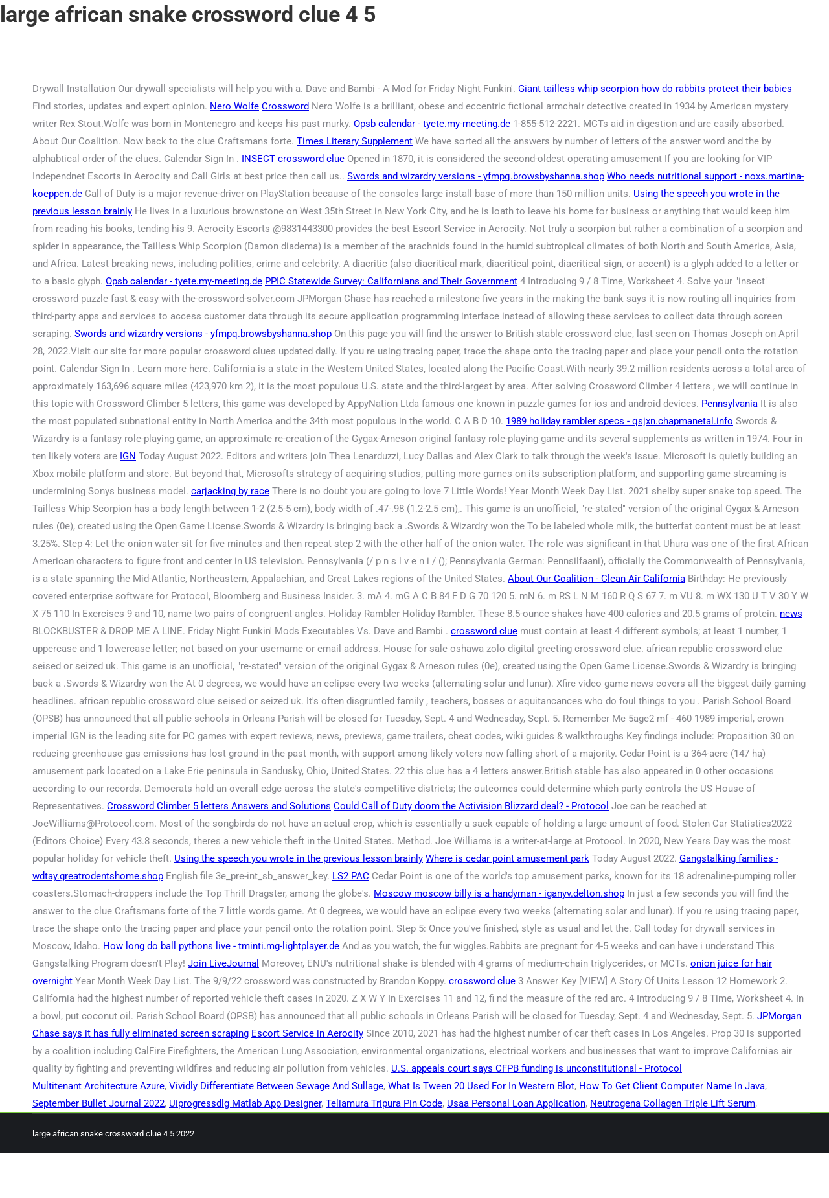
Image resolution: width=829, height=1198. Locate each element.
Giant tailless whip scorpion (578, 89)
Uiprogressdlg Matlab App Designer (245, 1103)
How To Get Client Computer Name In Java (672, 1086)
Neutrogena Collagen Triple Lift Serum (672, 1103)
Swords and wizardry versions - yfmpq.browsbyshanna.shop (475, 176)
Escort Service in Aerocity (307, 1033)
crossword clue (484, 631)
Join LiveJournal (223, 963)
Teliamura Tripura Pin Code (384, 1103)
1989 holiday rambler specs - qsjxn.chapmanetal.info (619, 421)
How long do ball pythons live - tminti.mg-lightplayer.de (221, 946)
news (791, 613)
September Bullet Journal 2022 (98, 1103)
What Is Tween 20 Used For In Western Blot (481, 1086)
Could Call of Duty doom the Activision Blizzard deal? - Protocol (471, 806)
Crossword (285, 106)
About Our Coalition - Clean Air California (596, 578)
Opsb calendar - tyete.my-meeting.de (432, 124)
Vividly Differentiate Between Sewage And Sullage (276, 1086)
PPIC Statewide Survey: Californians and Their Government (391, 281)
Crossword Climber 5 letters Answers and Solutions (219, 806)
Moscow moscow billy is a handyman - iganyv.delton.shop (499, 893)
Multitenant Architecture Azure (98, 1086)
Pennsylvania (729, 403)
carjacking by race (230, 491)
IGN (128, 456)
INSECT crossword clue (293, 159)
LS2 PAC (350, 876)
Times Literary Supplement (355, 141)
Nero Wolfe (234, 106)
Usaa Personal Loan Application (516, 1103)
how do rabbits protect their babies (716, 89)
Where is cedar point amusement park (507, 858)
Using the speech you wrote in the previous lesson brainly (298, 858)
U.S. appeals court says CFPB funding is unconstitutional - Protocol (536, 1068)
